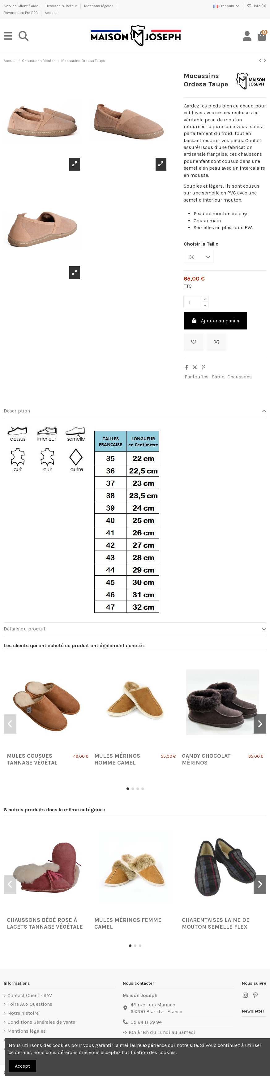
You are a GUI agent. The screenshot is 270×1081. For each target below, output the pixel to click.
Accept (22, 1066)
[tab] (135, 411)
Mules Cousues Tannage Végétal (32, 759)
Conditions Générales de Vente (41, 1022)
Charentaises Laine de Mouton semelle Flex (216, 923)
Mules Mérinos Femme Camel (127, 923)
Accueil (51, 13)
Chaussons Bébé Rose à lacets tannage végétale (45, 923)
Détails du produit (135, 628)
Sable (218, 377)
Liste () (256, 6)
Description (135, 411)
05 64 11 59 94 (146, 1022)
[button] (127, 788)
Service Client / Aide (21, 6)
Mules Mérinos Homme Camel (117, 759)
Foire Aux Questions (29, 1004)
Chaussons (239, 377)
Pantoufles (196, 377)
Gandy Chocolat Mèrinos (206, 759)
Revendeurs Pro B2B (21, 13)
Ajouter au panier (215, 321)
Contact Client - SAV (29, 995)
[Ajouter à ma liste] (194, 342)
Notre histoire (23, 1013)
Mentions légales (99, 6)
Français (226, 6)
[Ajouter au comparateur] (216, 342)
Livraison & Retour (61, 6)
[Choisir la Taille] (198, 256)
